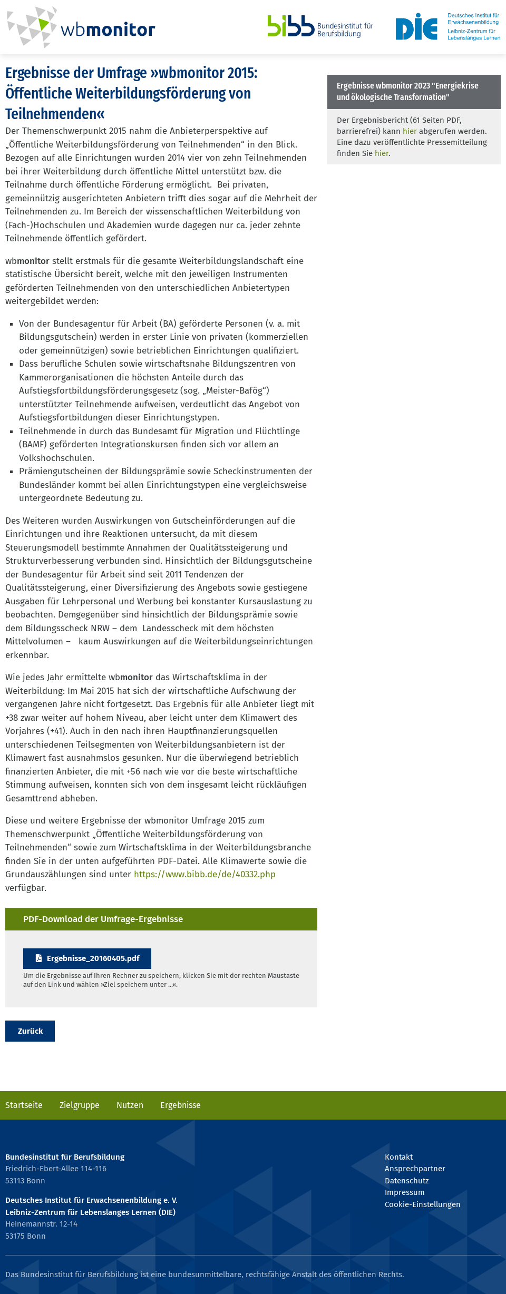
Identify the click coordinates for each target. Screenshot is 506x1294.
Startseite (24, 1105)
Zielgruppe (80, 1105)
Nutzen (129, 1105)
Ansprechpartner (415, 1168)
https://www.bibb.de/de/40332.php (205, 874)
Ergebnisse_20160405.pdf (93, 958)
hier (410, 131)
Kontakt (399, 1157)
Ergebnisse (180, 1105)
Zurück (30, 1031)
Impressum (405, 1192)
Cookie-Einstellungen (423, 1204)
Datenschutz (407, 1180)
